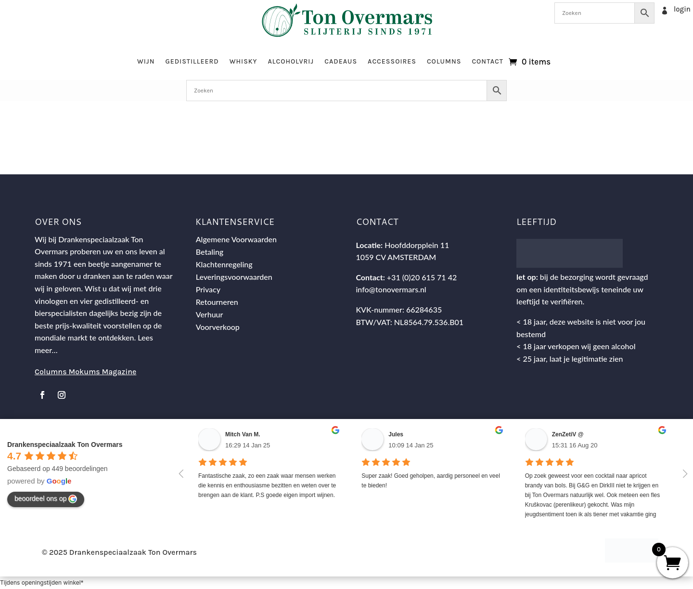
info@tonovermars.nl (391, 289)
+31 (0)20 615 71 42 (422, 277)
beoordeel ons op (45, 499)
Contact (487, 61)
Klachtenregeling (224, 264)
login (682, 9)
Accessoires (392, 61)
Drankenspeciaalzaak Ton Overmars (64, 444)
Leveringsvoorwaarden (234, 276)
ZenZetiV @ (568, 434)
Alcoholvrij (291, 61)
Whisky (243, 61)
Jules (395, 434)
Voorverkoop (218, 326)
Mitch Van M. (242, 434)
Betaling (210, 251)
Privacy (208, 289)
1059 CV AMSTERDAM (396, 257)
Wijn (146, 61)
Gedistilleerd (191, 61)
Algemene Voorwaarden (236, 239)
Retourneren (217, 301)
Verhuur (209, 314)
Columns (444, 61)
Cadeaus (340, 61)
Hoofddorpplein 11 (417, 244)
